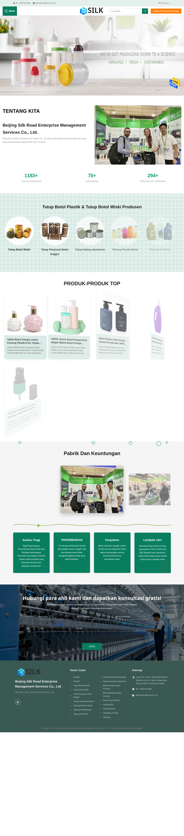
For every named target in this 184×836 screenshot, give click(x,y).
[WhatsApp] (17, 702)
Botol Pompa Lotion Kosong (111, 687)
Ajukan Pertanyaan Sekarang (166, 11)
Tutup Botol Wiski (81, 690)
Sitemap (106, 717)
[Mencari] (145, 11)
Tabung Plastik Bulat (82, 710)
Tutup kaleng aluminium (83, 701)
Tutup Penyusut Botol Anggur (82, 695)
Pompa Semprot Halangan (114, 677)
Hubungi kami (109, 709)
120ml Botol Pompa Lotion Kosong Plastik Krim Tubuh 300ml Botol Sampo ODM (23, 342)
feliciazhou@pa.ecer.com (147, 695)
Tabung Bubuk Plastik (82, 705)
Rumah (76, 677)
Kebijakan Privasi (110, 713)
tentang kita (22, 111)
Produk (76, 681)
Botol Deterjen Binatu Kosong (112, 694)
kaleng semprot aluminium (114, 681)
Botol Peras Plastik (111, 700)
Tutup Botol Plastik (81, 685)
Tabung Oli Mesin (81, 714)
